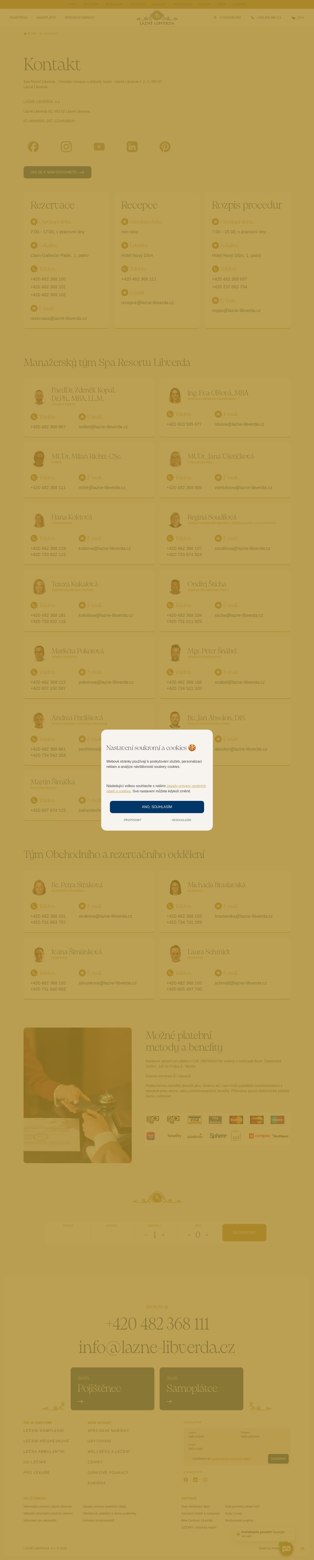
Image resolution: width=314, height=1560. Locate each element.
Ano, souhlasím (157, 807)
